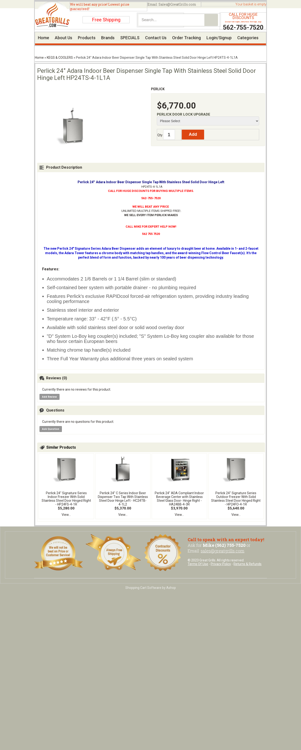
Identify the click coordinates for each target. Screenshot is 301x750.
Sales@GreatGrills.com (177, 4)
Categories (247, 37)
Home (43, 37)
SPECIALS (129, 37)
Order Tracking (186, 37)
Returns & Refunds (247, 564)
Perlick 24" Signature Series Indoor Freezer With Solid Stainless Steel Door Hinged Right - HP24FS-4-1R (66, 498)
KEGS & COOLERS (60, 57)
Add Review (49, 396)
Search (211, 20)
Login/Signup (219, 37)
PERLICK (158, 89)
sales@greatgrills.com (222, 551)
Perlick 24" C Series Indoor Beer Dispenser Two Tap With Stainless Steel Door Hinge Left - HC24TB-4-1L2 (123, 498)
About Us (63, 37)
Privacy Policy (221, 564)
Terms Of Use (198, 564)
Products (86, 37)
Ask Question (50, 429)
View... (66, 515)
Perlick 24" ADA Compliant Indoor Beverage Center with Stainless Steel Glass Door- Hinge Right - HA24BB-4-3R (179, 498)
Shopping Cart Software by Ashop (150, 588)
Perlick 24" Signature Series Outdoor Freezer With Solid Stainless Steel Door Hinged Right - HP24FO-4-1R (236, 498)
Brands (108, 37)
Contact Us (155, 37)
